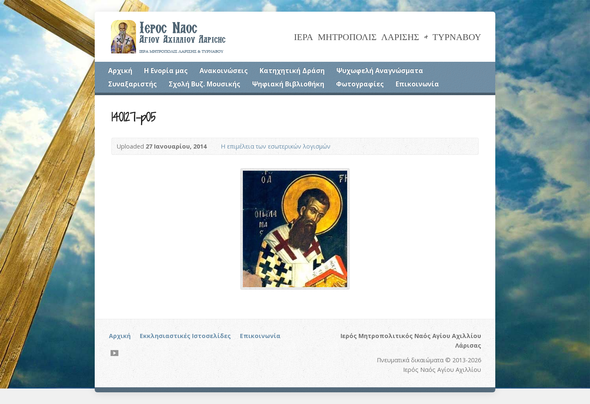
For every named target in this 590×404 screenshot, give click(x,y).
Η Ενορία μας (166, 70)
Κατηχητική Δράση (292, 70)
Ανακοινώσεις (223, 70)
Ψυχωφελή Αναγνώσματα (379, 70)
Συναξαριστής (132, 83)
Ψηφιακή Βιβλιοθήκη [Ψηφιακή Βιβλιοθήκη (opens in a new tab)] (288, 83)
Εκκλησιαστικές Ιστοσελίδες (185, 336)
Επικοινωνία (417, 83)
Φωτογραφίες (360, 83)
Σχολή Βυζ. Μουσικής (204, 83)
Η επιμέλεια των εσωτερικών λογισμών (275, 146)
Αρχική (120, 70)
